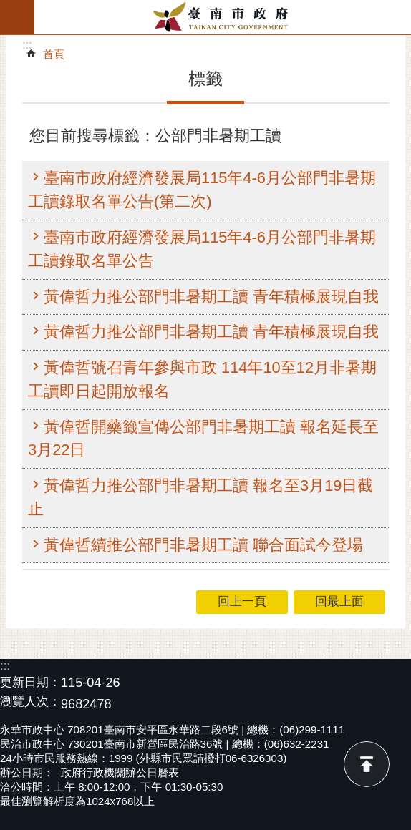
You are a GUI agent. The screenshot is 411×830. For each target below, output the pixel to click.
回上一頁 (242, 601)
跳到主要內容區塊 (7, 7)
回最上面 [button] (339, 601)
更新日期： (30, 682)
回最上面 (367, 764)
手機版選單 (17, 17)
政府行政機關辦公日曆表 (120, 772)
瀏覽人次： (30, 702)
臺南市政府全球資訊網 (222, 17)
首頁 (53, 54)
